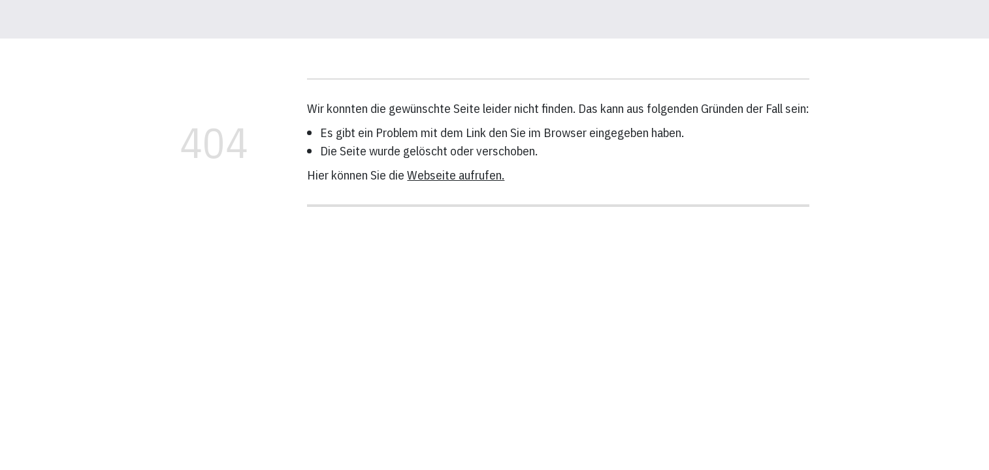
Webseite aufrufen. (455, 174)
